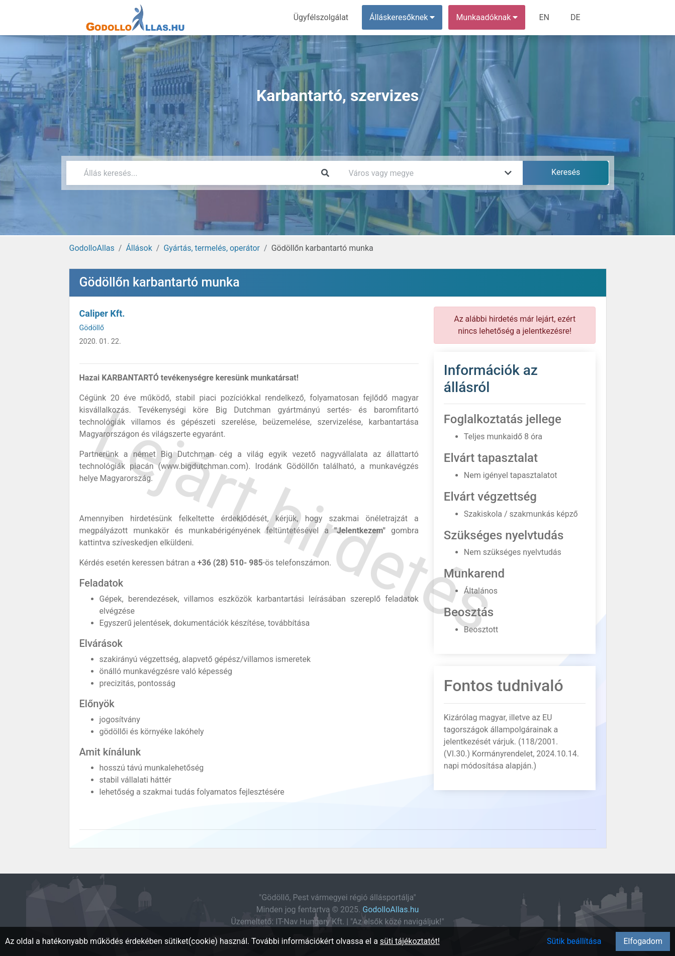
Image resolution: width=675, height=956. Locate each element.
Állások (139, 248)
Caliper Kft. (102, 313)
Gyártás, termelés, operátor (211, 248)
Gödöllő (92, 328)
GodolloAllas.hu (390, 909)
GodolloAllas (92, 248)
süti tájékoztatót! (410, 941)
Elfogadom (642, 941)
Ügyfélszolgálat (321, 17)
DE (575, 17)
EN (544, 17)
